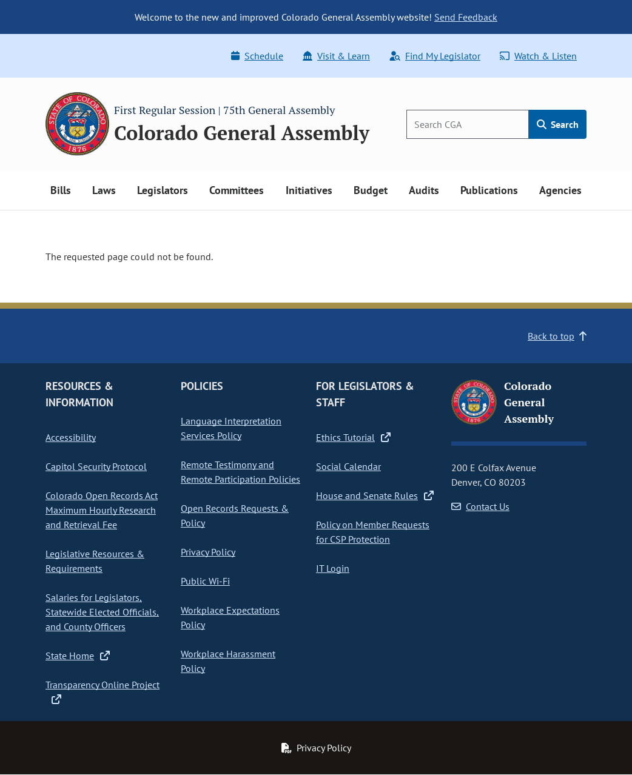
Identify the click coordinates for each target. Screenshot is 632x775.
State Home (77, 655)
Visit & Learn (336, 56)
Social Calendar (348, 466)
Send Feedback (465, 17)
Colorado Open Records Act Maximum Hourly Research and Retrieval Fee (101, 510)
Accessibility (70, 437)
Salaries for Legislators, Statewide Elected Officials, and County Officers (102, 611)
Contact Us (480, 506)
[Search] (467, 124)
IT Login (332, 568)
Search (558, 124)
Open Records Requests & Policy (235, 515)
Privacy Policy (208, 552)
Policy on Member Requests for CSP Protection (372, 531)
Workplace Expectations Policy (230, 617)
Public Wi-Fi (205, 581)
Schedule (257, 56)
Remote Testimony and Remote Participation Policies (240, 471)
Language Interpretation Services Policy (231, 428)
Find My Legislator (434, 56)
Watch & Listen (538, 56)
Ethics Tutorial (353, 437)
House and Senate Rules (375, 495)
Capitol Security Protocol (96, 466)
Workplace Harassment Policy (228, 661)
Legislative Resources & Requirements (94, 561)
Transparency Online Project (102, 691)
